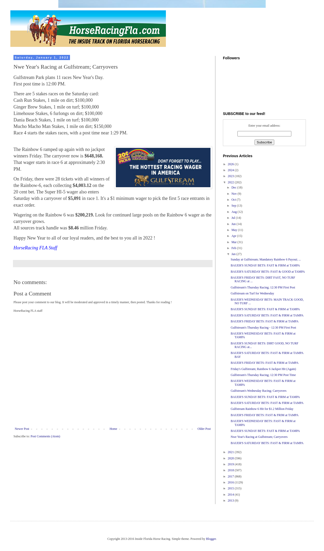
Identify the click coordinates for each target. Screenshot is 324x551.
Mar (234, 242)
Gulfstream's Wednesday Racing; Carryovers (258, 391)
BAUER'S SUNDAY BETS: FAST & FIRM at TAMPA (265, 265)
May (234, 230)
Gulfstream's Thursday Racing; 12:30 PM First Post (263, 287)
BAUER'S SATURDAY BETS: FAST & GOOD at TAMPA (268, 271)
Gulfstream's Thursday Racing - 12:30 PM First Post (263, 327)
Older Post (204, 429)
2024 (231, 170)
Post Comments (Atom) (45, 436)
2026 (231, 164)
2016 (231, 482)
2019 (231, 464)
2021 (231, 452)
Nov (234, 193)
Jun (234, 224)
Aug (234, 212)
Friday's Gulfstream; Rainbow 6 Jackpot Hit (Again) (263, 369)
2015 (231, 488)
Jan (233, 254)
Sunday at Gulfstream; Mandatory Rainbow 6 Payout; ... (266, 259)
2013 (231, 500)
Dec (234, 187)
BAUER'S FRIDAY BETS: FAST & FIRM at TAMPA (265, 321)
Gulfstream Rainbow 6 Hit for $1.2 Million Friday (262, 409)
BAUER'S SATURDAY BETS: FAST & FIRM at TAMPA (267, 315)
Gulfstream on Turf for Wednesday (252, 293)
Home (113, 429)
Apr (234, 236)
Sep (234, 205)
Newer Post (22, 429)
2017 (231, 476)
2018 (231, 470)
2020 (231, 458)
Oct (234, 199)
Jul (233, 218)
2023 (231, 176)
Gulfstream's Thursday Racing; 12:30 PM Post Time (263, 375)
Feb (234, 248)
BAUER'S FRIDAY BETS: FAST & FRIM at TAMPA (265, 415)
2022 (231, 182)
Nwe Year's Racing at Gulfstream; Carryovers (259, 437)
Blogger (211, 539)
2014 (231, 494)
